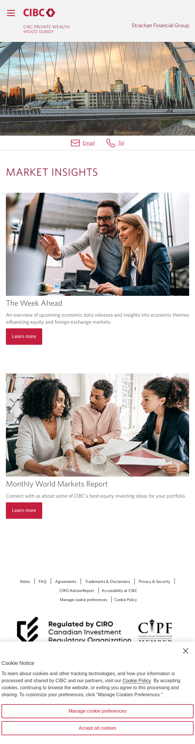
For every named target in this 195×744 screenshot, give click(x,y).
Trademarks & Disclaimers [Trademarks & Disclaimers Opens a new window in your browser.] (107, 581)
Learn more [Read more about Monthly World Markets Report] (24, 510)
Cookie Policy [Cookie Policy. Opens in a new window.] (137, 680)
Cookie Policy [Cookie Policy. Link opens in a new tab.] (125, 599)
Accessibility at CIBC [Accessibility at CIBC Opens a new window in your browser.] (119, 590)
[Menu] (10, 12)
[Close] (185, 650)
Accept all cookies (97, 728)
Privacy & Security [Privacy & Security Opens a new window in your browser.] (154, 581)
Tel (121, 143)
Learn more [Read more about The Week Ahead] (24, 336)
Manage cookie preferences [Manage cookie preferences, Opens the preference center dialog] (97, 711)
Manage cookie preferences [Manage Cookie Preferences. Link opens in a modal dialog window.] (83, 599)
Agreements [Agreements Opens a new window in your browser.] (65, 581)
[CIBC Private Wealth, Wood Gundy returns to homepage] (46, 20)
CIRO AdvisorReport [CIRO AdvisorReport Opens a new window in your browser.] (77, 590)
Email (89, 143)
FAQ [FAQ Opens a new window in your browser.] (42, 581)
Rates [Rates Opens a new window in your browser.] (25, 581)
